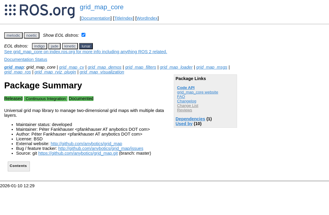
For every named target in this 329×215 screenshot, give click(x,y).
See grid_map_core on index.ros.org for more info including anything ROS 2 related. (85, 51)
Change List (187, 105)
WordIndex (147, 18)
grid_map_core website (197, 92)
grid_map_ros (17, 72)
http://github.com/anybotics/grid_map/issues (100, 148)
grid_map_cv (71, 67)
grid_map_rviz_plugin (55, 72)
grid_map (14, 67)
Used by (184, 123)
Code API (186, 87)
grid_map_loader (176, 67)
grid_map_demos (105, 67)
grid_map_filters (140, 67)
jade (54, 46)
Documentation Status (25, 59)
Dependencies (190, 118)
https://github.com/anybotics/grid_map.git (78, 153)
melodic (13, 35)
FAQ (181, 96)
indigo (39, 46)
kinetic (70, 46)
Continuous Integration (46, 98)
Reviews (184, 110)
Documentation (95, 18)
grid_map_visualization (102, 72)
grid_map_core (102, 7)
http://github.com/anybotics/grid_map (86, 143)
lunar (86, 46)
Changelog (186, 101)
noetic (31, 35)
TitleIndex (123, 18)
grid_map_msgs (211, 67)
